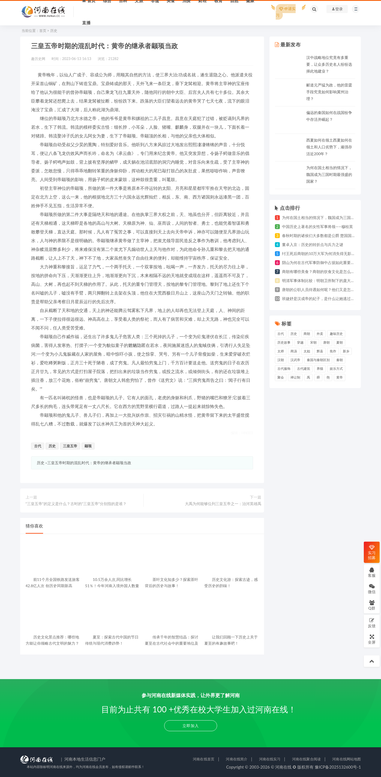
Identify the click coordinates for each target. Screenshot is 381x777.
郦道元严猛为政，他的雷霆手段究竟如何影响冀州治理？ (329, 92)
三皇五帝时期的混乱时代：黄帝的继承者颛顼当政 (89, 462)
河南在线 (283, 766)
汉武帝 (295, 360)
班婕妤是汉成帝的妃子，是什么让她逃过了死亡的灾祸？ (329, 298)
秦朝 (339, 360)
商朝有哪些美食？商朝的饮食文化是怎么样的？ (322, 271)
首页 (42, 30)
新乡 (346, 351)
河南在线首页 (203, 759)
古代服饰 (283, 369)
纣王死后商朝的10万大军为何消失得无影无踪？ (322, 253)
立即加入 (190, 725)
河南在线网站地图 (346, 759)
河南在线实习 (270, 759)
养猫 (320, 369)
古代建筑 (303, 369)
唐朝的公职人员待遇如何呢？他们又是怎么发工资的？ (328, 289)
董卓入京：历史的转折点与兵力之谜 (312, 244)
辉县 (320, 351)
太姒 (307, 351)
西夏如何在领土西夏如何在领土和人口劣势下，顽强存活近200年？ (329, 147)
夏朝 (339, 342)
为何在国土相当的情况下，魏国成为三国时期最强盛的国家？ (329, 174)
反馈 (372, 622)
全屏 (372, 639)
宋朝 (313, 342)
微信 (372, 588)
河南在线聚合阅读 (306, 759)
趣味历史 (336, 334)
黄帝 (339, 377)
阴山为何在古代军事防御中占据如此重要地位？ (322, 262)
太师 (280, 351)
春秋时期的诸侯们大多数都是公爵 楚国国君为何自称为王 (330, 235)
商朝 (307, 334)
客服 (372, 572)
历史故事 (283, 342)
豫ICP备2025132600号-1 (338, 766)
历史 (53, 30)
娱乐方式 (336, 369)
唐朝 (326, 342)
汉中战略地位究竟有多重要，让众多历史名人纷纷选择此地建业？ (329, 64)
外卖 (320, 334)
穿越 (300, 342)
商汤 (293, 351)
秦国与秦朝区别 (318, 360)
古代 (37, 446)
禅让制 (295, 377)
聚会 (280, 377)
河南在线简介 (236, 759)
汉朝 (280, 360)
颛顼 (88, 446)
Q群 (371, 605)
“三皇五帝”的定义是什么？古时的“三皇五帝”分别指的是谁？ (76, 503)
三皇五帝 (70, 446)
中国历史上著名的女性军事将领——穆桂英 (317, 226)
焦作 (333, 351)
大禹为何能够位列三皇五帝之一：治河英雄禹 (223, 503)
